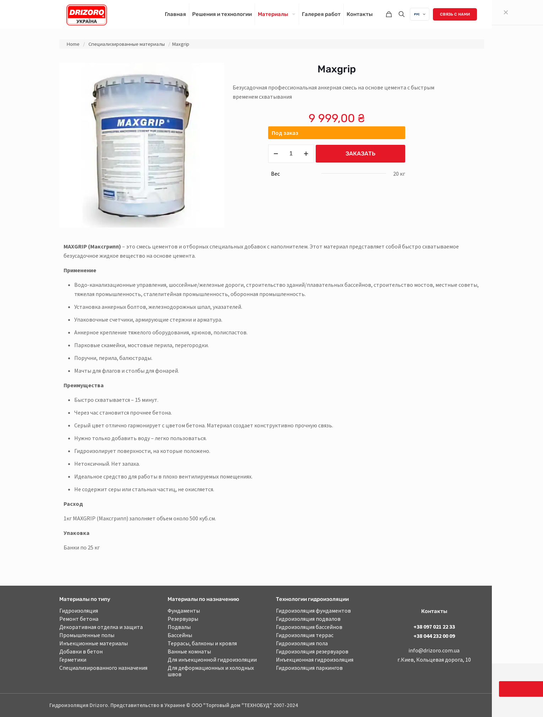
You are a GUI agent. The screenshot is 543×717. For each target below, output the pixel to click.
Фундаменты (184, 610)
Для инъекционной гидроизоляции (212, 659)
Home (73, 44)
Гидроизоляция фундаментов (313, 610)
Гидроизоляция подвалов (308, 618)
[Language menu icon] (419, 14)
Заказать (360, 153)
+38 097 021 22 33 (434, 626)
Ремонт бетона (78, 618)
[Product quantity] (291, 153)
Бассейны (180, 635)
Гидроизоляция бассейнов (309, 626)
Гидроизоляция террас (304, 635)
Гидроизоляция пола (302, 643)
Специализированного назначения (103, 667)
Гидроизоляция (78, 610)
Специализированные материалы (126, 44)
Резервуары (183, 618)
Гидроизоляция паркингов (309, 667)
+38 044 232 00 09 (434, 635)
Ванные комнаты (189, 651)
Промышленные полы (86, 635)
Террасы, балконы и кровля (202, 643)
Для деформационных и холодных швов (211, 671)
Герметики (72, 659)
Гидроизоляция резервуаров (312, 651)
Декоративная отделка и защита (101, 626)
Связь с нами (455, 14)
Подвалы (179, 626)
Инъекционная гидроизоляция (314, 659)
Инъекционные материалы (93, 643)
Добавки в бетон (81, 651)
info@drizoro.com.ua (434, 650)
